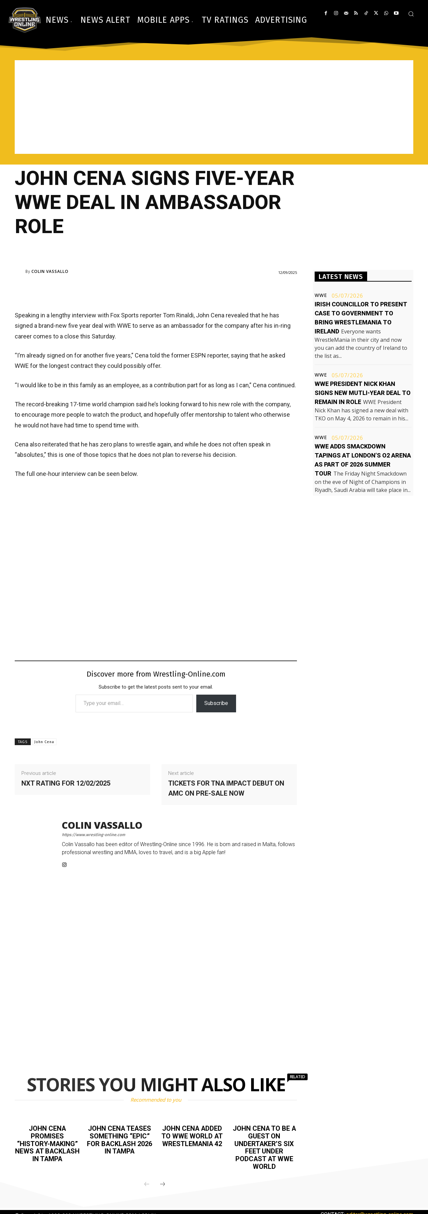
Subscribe (216, 703)
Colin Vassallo (50, 272)
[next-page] (162, 1183)
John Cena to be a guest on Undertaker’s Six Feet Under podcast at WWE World (264, 1146)
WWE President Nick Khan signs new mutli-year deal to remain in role (363, 392)
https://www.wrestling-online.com (93, 834)
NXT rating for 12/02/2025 (65, 783)
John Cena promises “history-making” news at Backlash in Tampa (47, 1146)
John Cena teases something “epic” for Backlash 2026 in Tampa (119, 1139)
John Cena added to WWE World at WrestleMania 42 (192, 1135)
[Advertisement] (214, 107)
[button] (411, 14)
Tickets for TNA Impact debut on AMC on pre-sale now (226, 788)
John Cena (44, 742)
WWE (321, 295)
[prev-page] (146, 1183)
